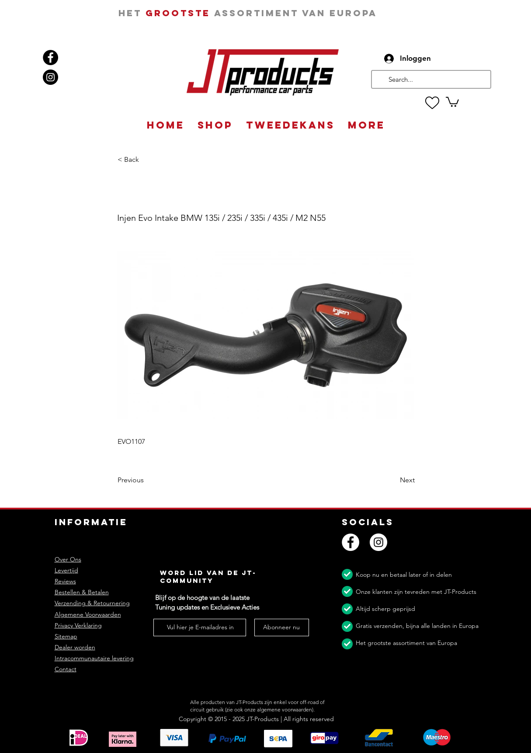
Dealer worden (75, 647)
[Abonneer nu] (281, 627)
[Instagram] (50, 77)
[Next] (393, 480)
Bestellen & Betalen (82, 592)
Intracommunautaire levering (94, 658)
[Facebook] (50, 57)
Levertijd (66, 570)
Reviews (65, 581)
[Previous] (146, 480)
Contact (65, 669)
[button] (452, 101)
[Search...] (430, 79)
